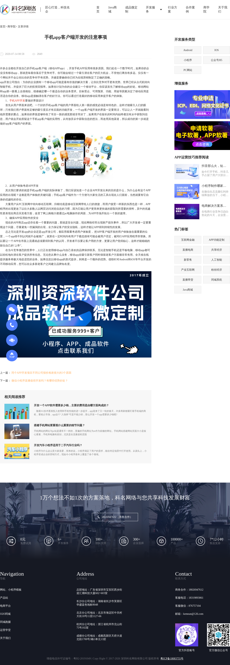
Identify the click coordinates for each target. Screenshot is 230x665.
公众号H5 (216, 60)
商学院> (12, 26)
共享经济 (216, 249)
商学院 (206, 9)
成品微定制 (131, 9)
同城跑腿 (5, 622)
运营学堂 (5, 630)
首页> (3, 26)
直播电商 (187, 249)
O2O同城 (5, 613)
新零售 (188, 259)
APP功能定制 (216, 239)
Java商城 (112, 9)
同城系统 (216, 279)
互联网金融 (188, 239)
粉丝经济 (216, 269)
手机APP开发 (17, 100)
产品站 (4, 597)
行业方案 (172, 9)
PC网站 (187, 70)
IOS (216, 50)
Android (187, 50)
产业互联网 (188, 269)
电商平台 (5, 605)
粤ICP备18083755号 (171, 658)
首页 (97, 9)
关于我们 (5, 638)
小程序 (188, 60)
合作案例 (190, 9)
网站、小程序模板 (10, 589)
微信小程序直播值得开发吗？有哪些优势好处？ (40, 380)
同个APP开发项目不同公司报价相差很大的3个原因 (41, 372)
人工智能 (216, 259)
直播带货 (187, 279)
